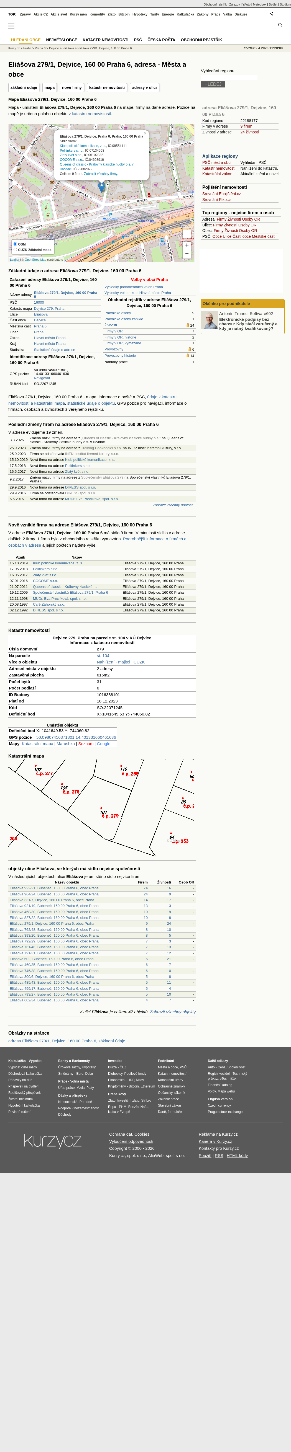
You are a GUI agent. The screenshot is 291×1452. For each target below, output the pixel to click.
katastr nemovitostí (107, 87)
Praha (39, 332)
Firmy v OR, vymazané (122, 343)
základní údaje (24, 87)
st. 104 (103, 655)
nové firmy (72, 87)
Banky (63, 1061)
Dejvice (40, 320)
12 (169, 953)
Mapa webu (226, 1091)
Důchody (64, 1115)
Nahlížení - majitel (113, 662)
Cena (222, 1067)
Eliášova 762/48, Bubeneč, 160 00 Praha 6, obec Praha (54, 929)
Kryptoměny (117, 1086)
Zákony (202, 14)
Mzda (80, 1088)
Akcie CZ (41, 14)
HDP (130, 1080)
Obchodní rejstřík (215, 4)
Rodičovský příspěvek (24, 1093)
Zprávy (25, 14)
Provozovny (113, 349)
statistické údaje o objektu (91, 403)
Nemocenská (68, 1102)
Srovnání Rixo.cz (217, 199)
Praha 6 (40, 326)
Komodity (97, 14)
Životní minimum (20, 1099)
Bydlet (273, 4)
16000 (39, 302)
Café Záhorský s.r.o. (49, 604)
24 (146, 894)
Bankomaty (81, 1061)
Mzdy (140, 1080)
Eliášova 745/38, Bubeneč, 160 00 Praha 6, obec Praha (54, 971)
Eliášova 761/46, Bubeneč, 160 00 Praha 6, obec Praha (54, 947)
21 (169, 959)
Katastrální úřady (170, 1080)
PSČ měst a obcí (216, 162)
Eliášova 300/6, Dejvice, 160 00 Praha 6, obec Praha (52, 977)
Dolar (89, 1074)
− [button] (187, 254)
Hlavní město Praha (49, 338)
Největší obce (61, 40)
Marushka (66, 743)
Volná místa (79, 1081)
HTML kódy (237, 1155)
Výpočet (35, 1061)
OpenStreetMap (35, 259)
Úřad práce (66, 1088)
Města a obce (168, 1067)
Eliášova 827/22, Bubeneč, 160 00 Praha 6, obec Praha (54, 918)
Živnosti (110, 325)
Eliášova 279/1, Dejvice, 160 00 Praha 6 (105, 48)
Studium (285, 4)
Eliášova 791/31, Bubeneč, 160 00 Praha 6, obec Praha (54, 953)
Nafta (145, 1107)
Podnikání (166, 1061)
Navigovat (42, 378)
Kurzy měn (78, 14)
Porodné (86, 1102)
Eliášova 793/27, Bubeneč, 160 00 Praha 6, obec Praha (54, 994)
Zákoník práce (168, 1099)
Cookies (141, 1134)
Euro (79, 1074)
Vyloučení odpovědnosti (131, 1141)
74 (146, 888)
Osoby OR (251, 219)
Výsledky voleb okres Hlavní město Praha (137, 293)
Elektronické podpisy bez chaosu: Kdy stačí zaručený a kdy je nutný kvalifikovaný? (248, 323)
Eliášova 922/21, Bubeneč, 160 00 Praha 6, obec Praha (54, 888)
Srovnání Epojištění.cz (221, 194)
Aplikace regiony (220, 156)
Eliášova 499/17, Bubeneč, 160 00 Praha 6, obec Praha (54, 988)
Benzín (133, 1107)
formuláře (175, 1112)
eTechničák (228, 1079)
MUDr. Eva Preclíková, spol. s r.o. (92, 499)
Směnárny (65, 1074)
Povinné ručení (19, 1112)
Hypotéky (139, 14)
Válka (227, 14)
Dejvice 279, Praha (49, 308)
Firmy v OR (113, 331)
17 (169, 900)
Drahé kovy (117, 1094)
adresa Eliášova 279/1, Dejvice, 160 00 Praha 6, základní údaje (66, 1040)
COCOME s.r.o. (71, 160)
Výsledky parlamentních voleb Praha (133, 287)
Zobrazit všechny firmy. (101, 173)
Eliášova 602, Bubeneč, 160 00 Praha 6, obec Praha (52, 959)
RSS (219, 1155)
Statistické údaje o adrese (54, 350)
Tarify (154, 14)
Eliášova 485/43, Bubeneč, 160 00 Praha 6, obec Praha (54, 982)
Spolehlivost (237, 1067)
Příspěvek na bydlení (23, 1086)
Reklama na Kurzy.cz (218, 1134)
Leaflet (14, 259)
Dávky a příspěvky (72, 1095)
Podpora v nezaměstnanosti (78, 1108)
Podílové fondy (135, 1074)
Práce (216, 14)
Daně (162, 1112)
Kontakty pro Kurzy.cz (219, 1148)
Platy (90, 1088)
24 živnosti (249, 132)
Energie (168, 14)
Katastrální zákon (217, 174)
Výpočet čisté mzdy (22, 1067)
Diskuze (241, 14)
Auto (211, 1067)
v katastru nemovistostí (90, 113)
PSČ (138, 40)
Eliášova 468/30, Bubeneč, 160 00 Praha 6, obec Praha (54, 912)
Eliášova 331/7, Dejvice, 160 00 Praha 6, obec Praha (52, 900)
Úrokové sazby (69, 1067)
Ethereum (148, 1086)
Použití (205, 1155)
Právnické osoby (117, 313)
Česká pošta (161, 40)
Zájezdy (234, 4)
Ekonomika (116, 1080)
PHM (122, 1107)
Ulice (227, 236)
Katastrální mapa (37, 743)
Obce (217, 236)
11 (169, 982)
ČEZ (123, 1067)
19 (169, 912)
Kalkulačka (185, 14)
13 (146, 906)
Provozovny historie (120, 355)
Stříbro (146, 1100)
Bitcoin (124, 14)
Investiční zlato (128, 1100)
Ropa (112, 1107)
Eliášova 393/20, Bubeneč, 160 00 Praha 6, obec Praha (54, 935)
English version (220, 1099)
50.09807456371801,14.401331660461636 (76, 737)
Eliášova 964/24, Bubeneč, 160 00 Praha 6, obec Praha (54, 894)
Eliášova (40, 314)
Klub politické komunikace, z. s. (83, 146)
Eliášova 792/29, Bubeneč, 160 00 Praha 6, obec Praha (54, 941)
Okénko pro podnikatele (226, 303)
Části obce (242, 236)
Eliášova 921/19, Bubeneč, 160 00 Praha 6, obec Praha (54, 906)
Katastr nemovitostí (219, 168)
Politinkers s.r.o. (71, 150)
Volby (212, 1091)
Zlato (112, 14)
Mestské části (263, 236)
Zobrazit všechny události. (173, 505)
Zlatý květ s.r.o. (71, 155)
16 (169, 888)
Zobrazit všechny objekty (173, 1011)
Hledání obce (26, 40)
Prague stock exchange (225, 1112)
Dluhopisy (115, 1074)
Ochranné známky (171, 1086)
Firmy (221, 219)
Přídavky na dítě (20, 1080)
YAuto (246, 4)
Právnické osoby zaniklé (123, 319)
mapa (50, 87)
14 (146, 900)
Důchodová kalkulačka (25, 1074)
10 (146, 912)
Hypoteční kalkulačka (24, 1105)
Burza (112, 1067)
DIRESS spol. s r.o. (80, 487)
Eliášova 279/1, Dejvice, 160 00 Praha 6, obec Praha (52, 923)
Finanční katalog (220, 1085)
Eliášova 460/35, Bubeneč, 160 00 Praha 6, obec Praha (54, 965)
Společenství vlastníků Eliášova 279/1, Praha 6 (70, 592)
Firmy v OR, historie (120, 337)
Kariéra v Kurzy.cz (215, 1141)
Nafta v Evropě (119, 1112)
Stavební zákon (169, 1105)
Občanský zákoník (171, 1093)
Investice (115, 1061)
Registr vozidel (219, 1074)
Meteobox (259, 4)
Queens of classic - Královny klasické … (65, 587)
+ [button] (187, 246)
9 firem (246, 126)
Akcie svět (59, 14)
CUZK (139, 662)
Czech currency (219, 1105)
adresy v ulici (144, 87)
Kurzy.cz (14, 48)
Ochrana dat (120, 1134)
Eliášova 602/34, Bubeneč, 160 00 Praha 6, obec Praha (54, 1000)
